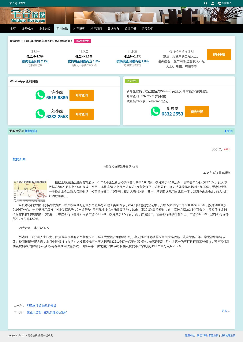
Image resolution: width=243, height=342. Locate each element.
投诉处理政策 (228, 335)
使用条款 (190, 335)
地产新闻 (96, 28)
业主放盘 (45, 28)
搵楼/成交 (27, 28)
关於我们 (147, 28)
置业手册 (130, 28)
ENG (22, 3)
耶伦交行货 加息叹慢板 (41, 305)
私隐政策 (214, 335)
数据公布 (113, 28)
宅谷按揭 (62, 28)
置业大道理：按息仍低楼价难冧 (47, 312)
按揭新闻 (31, 131)
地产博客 (79, 28)
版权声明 (202, 335)
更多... (226, 310)
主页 (13, 28)
